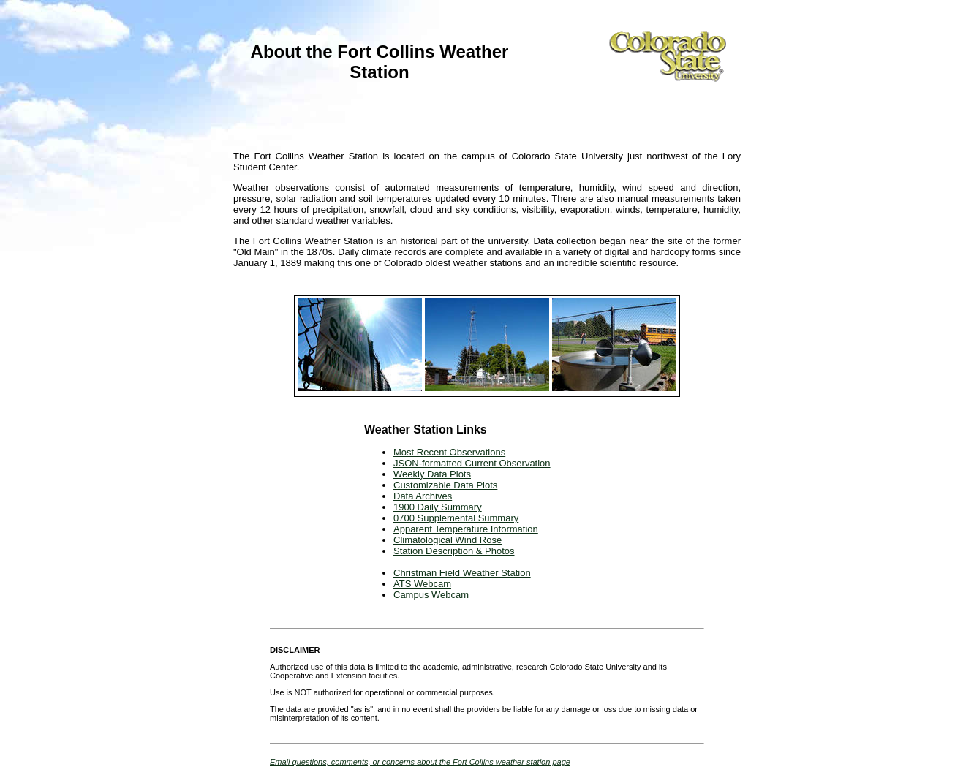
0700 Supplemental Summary (455, 517)
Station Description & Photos (453, 550)
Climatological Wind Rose (447, 539)
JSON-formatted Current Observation (472, 463)
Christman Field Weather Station (462, 572)
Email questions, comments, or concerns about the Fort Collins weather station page (420, 761)
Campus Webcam (431, 594)
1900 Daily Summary (437, 507)
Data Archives (422, 496)
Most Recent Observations (449, 452)
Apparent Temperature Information (465, 528)
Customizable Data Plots (445, 485)
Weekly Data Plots (432, 474)
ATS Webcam (422, 583)
